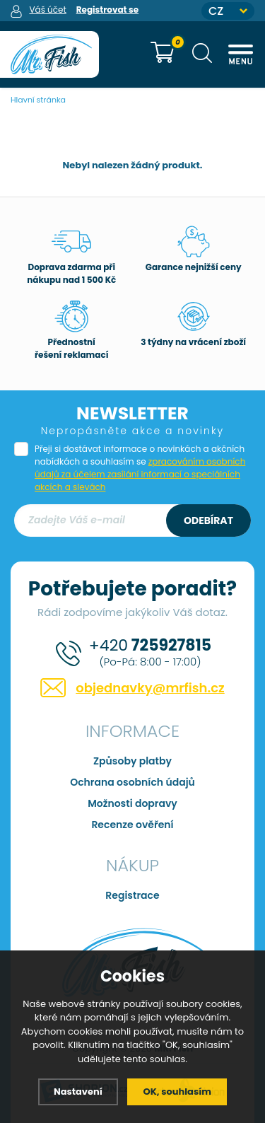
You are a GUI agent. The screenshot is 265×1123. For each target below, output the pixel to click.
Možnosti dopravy (132, 803)
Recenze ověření (132, 824)
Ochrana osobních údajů (132, 782)
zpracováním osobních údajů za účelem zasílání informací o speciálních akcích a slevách (140, 474)
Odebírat (208, 520)
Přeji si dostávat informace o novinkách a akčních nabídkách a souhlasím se (140, 468)
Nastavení (78, 1091)
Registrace (132, 895)
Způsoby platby (132, 761)
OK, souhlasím (177, 1091)
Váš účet (47, 10)
